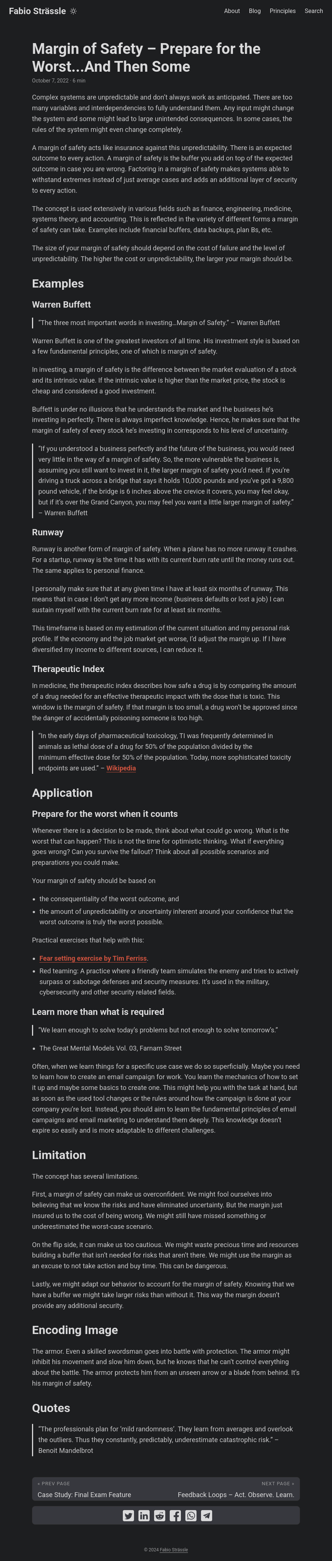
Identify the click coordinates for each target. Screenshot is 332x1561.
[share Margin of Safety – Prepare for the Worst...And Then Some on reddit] (159, 1517)
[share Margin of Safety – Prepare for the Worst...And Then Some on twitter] (128, 1517)
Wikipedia (121, 768)
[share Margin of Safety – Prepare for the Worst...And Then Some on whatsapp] (191, 1517)
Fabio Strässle (37, 11)
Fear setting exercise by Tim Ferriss (93, 958)
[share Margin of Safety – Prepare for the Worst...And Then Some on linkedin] (144, 1517)
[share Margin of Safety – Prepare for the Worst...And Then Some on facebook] (175, 1517)
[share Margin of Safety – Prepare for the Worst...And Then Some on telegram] (206, 1517)
